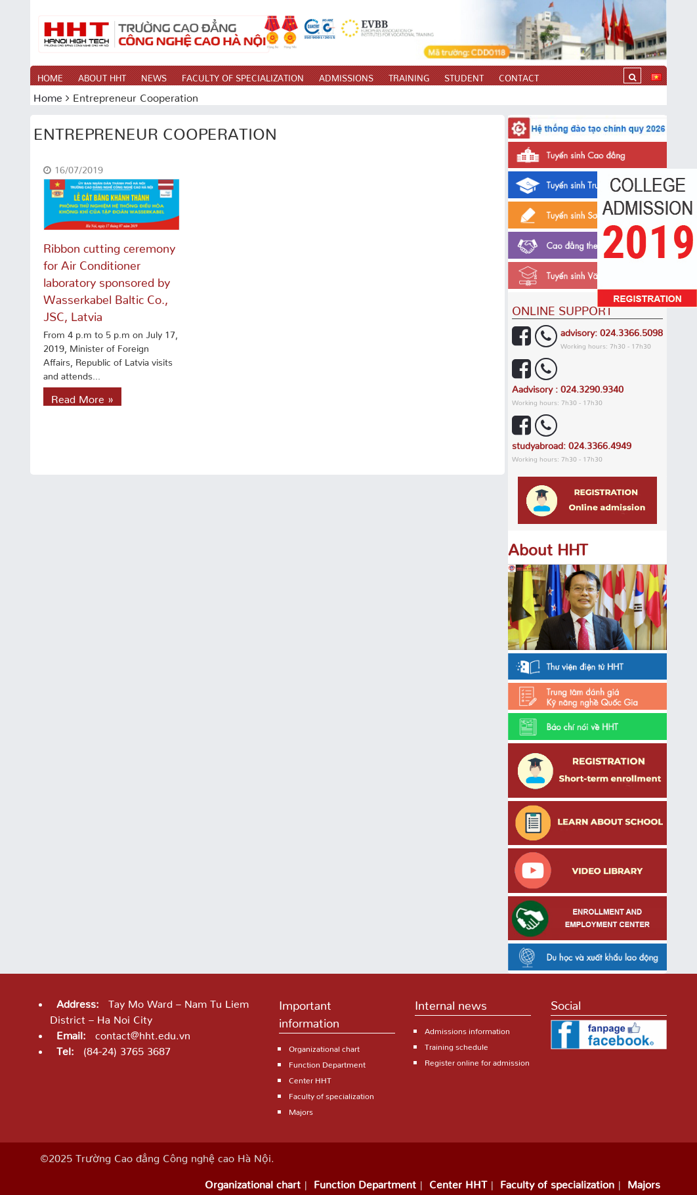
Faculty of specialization (243, 76)
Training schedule (456, 1045)
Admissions (346, 76)
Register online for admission (477, 1061)
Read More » (82, 397)
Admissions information (467, 1029)
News (154, 76)
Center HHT (310, 1078)
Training (409, 76)
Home (50, 76)
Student (464, 76)
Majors (301, 1110)
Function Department (327, 1063)
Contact (519, 76)
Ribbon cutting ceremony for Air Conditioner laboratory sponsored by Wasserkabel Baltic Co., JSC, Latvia (109, 279)
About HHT (102, 76)
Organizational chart (324, 1047)
